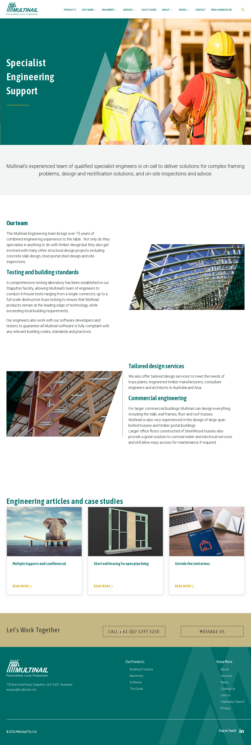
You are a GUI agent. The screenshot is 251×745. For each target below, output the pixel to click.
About (166, 9)
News (224, 682)
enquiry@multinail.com (21, 689)
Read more (21, 586)
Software (88, 9)
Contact (200, 9)
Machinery (108, 9)
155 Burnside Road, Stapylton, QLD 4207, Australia (39, 684)
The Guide (136, 688)
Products (70, 9)
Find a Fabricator (221, 9)
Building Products (141, 669)
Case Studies (149, 9)
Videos (183, 9)
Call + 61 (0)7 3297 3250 (134, 631)
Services (128, 9)
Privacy (226, 708)
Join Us (226, 695)
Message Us (212, 631)
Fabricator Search (233, 701)
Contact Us (228, 688)
